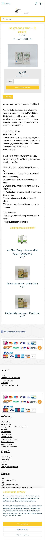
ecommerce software (14, 535)
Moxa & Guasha (6, 444)
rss (39, 531)
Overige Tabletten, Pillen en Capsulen (14, 427)
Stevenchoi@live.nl (11, 485)
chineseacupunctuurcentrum (13, 331)
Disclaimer (4, 383)
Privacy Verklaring (7, 380)
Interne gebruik (6, 432)
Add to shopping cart (22, 87)
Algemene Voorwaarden (9, 385)
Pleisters (4, 429)
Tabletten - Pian (6, 424)
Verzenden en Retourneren (10, 378)
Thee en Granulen (7, 442)
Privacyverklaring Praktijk (9, 467)
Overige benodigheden (9, 447)
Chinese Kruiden (6, 437)
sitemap (34, 531)
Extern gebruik (6, 434)
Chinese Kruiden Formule (10, 439)
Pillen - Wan (5, 422)
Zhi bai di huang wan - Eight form (22, 313)
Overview (8, 97)
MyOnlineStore (32, 535)
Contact (3, 375)
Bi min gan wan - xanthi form (22, 283)
